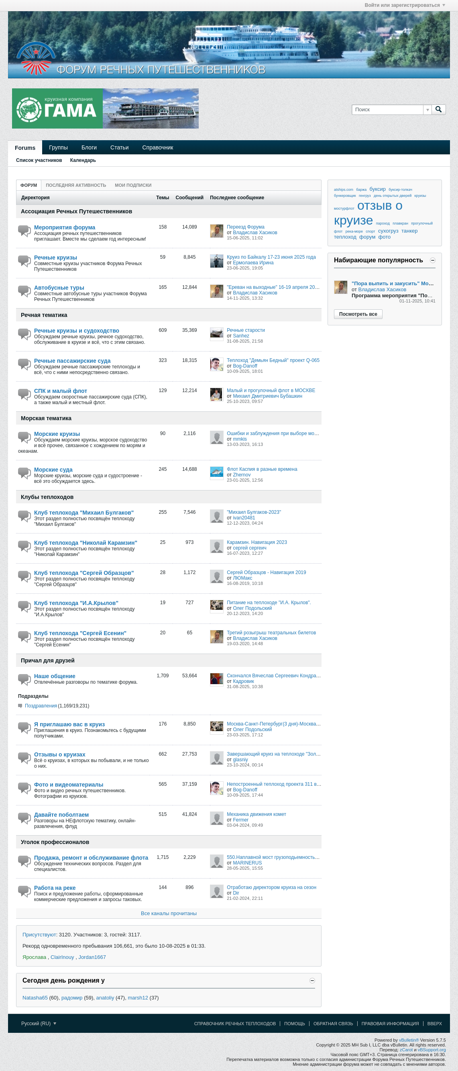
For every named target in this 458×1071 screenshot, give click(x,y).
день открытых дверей (392, 196)
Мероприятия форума (64, 227)
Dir (236, 893)
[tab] (28, 185)
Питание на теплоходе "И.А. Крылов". (269, 602)
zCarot (406, 1049)
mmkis (240, 439)
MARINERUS (247, 863)
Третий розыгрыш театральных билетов (271, 633)
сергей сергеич (249, 548)
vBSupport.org (432, 1049)
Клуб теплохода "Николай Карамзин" (85, 543)
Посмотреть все (358, 314)
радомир (72, 998)
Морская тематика (46, 418)
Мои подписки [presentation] (133, 185)
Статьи (119, 147)
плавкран (400, 223)
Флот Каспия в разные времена (262, 469)
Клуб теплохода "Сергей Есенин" (80, 633)
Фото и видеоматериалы (68, 784)
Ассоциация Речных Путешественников (76, 211)
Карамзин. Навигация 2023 (257, 542)
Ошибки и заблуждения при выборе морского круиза (285, 433)
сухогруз (388, 231)
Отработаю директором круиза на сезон (271, 887)
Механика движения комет (256, 814)
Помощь (294, 1023)
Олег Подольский (252, 608)
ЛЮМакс (242, 578)
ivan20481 (244, 518)
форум (367, 237)
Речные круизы (55, 257)
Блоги (89, 147)
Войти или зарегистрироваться (405, 5)
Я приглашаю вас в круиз (69, 724)
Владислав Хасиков (255, 232)
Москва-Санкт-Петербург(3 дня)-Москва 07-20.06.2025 (287, 724)
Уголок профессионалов (55, 842)
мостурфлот (344, 208)
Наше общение (54, 676)
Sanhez (241, 336)
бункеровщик (345, 196)
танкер (409, 231)
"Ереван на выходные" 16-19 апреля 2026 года (279, 287)
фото (385, 237)
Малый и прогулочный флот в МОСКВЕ (271, 390)
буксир (378, 189)
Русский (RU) (38, 1023)
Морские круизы (57, 434)
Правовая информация (390, 1023)
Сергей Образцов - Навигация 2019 (266, 572)
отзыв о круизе (368, 212)
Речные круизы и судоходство (76, 330)
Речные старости (246, 330)
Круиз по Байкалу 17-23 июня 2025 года (271, 257)
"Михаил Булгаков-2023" (254, 512)
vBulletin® (409, 1040)
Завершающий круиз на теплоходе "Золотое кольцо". (286, 754)
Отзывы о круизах (59, 754)
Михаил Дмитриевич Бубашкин (267, 396)
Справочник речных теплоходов (235, 1023)
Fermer (240, 820)
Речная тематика (44, 315)
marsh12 (138, 998)
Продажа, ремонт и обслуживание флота (91, 857)
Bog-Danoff (245, 366)
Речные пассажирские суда (72, 361)
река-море (354, 231)
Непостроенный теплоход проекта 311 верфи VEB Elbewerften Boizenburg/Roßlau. (318, 784)
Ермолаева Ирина (253, 263)
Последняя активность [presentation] (76, 185)
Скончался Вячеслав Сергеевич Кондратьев (276, 676)
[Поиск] (392, 109)
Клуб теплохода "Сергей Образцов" (84, 573)
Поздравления (41, 706)
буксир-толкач (400, 190)
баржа (361, 190)
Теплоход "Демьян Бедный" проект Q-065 (273, 360)
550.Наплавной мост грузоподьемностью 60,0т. (279, 857)
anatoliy (105, 998)
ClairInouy (62, 957)
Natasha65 (35, 998)
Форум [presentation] (28, 185)
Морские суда (53, 469)
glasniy (240, 759)
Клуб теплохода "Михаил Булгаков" (84, 512)
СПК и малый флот (60, 391)
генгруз (365, 196)
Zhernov (241, 475)
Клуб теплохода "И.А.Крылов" (76, 603)
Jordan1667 (92, 957)
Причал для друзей (48, 660)
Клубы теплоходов (47, 497)
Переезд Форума (246, 227)
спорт (370, 231)
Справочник (157, 147)
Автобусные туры (59, 287)
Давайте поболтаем (61, 814)
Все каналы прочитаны (169, 913)
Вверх (434, 1023)
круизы (420, 196)
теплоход (345, 237)
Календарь (83, 160)
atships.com (343, 190)
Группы (58, 147)
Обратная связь (333, 1023)
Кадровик (243, 681)
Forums (25, 148)
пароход (383, 223)
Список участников (39, 160)
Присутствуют (39, 935)
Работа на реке (55, 888)
